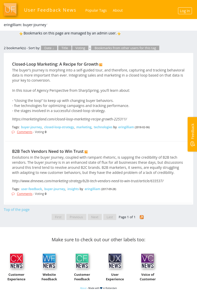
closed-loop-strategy (59, 127)
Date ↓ (49, 48)
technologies (103, 127)
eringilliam (126, 127)
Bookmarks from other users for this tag (125, 48)
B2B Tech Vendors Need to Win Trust (48, 151)
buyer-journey (31, 127)
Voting (80, 48)
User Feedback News (50, 10)
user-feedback (31, 189)
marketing (83, 127)
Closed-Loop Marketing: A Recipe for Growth (55, 64)
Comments (24, 132)
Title (65, 48)
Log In (185, 10)
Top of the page (17, 209)
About (118, 10)
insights (73, 189)
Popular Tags (96, 10)
